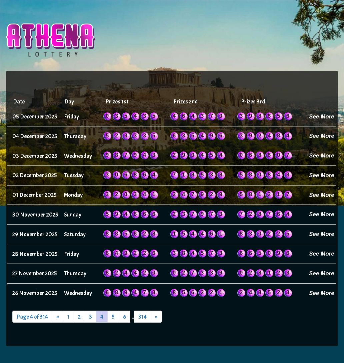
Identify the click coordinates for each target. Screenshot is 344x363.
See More (321, 116)
